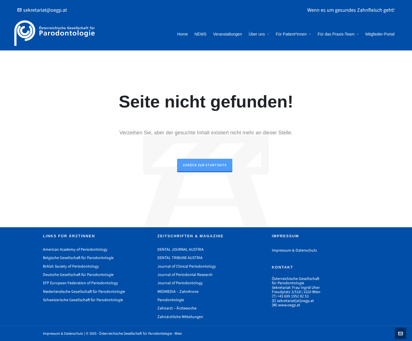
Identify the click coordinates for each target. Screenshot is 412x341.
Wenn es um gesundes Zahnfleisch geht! (351, 10)
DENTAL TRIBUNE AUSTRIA (180, 258)
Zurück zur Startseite (205, 165)
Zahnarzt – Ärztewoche (177, 308)
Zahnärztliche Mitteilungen (180, 317)
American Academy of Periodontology (75, 249)
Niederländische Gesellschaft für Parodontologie (84, 291)
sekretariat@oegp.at (42, 10)
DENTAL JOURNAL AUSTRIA (180, 249)
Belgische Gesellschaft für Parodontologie (78, 258)
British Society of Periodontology (71, 266)
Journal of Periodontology (180, 283)
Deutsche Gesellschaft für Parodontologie (78, 275)
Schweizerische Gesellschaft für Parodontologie (83, 300)
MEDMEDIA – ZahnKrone (178, 291)
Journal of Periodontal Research (185, 275)
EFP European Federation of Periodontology (80, 283)
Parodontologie (170, 300)
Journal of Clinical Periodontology (186, 266)
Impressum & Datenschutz (294, 250)
